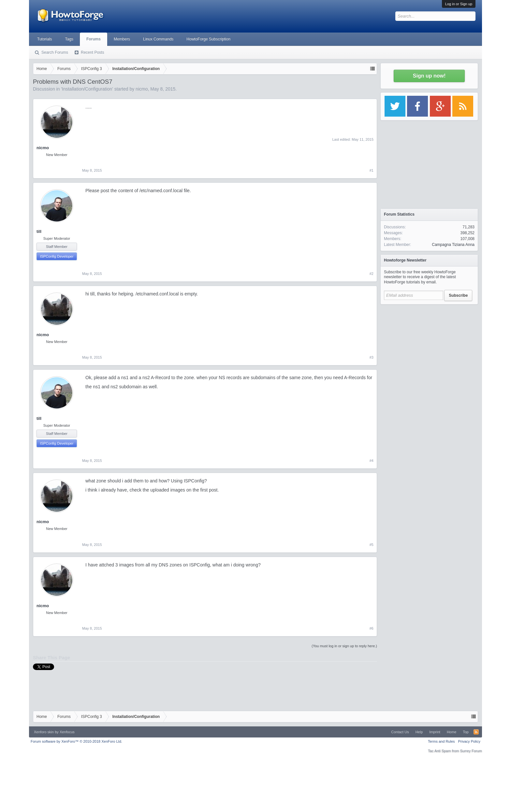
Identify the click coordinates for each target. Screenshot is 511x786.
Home (451, 732)
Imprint (434, 732)
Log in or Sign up (458, 4)
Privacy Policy (469, 741)
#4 (371, 461)
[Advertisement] (429, 348)
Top (466, 732)
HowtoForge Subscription (208, 39)
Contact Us (400, 732)
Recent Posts (92, 52)
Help (419, 732)
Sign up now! (429, 76)
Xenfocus (67, 732)
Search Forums (54, 52)
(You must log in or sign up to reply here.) (344, 646)
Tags (69, 39)
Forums (93, 39)
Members (122, 39)
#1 (371, 170)
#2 (371, 274)
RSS (476, 732)
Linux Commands (158, 39)
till (38, 231)
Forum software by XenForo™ (76, 741)
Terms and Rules (441, 741)
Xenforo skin (44, 732)
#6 (371, 628)
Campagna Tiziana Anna (453, 244)
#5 (371, 545)
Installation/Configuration (87, 89)
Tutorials (44, 39)
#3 (371, 357)
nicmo (142, 89)
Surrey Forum (471, 751)
